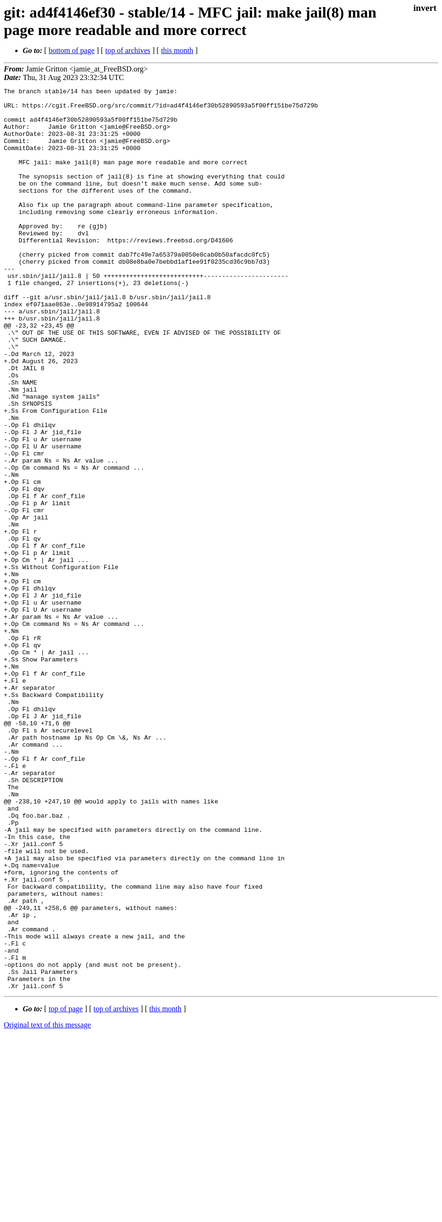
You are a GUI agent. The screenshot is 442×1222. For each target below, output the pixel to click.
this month (177, 50)
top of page (66, 1189)
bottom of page (72, 50)
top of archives (127, 50)
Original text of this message (47, 1205)
